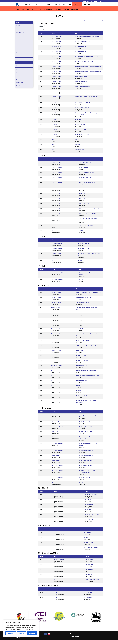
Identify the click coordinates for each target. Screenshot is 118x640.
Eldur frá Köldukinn (56, 46)
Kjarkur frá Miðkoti (56, 36)
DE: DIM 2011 (81, 199)
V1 (16, 75)
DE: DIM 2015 (78, 91)
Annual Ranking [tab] (20, 32)
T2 (16, 65)
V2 (16, 79)
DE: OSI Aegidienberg (81, 380)
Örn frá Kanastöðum (59, 495)
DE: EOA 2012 (81, 194)
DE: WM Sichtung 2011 (84, 204)
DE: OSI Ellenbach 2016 (81, 76)
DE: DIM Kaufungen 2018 (81, 46)
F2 (16, 45)
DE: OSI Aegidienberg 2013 (85, 177)
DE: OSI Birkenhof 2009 (91, 495)
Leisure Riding (67, 4)
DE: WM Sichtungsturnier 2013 (86, 172)
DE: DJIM (77, 144)
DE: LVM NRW (81, 230)
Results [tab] (41, 26)
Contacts (22, 9)
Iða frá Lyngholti (56, 253)
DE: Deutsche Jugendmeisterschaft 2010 (88, 209)
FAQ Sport (38, 9)
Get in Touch (90, 1)
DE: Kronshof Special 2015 (82, 108)
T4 (16, 72)
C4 (16, 35)
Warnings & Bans (75, 9)
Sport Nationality (47, 9)
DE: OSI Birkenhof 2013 (84, 189)
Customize (10, 633)
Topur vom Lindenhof (56, 365)
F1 (16, 42)
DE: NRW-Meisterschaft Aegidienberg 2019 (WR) (87, 36)
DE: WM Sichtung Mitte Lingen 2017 (84, 61)
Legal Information (98, 1)
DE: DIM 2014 (78, 120)
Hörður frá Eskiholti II (57, 162)
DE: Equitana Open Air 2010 (85, 225)
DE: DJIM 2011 (82, 279)
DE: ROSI (80, 260)
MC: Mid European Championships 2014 (86, 345)
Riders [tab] (17, 22)
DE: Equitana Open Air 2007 (92, 515)
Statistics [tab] (18, 85)
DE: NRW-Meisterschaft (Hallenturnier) (86, 370)
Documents (30, 9)
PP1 (17, 59)
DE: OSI (77, 139)
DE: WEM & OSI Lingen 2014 (82, 134)
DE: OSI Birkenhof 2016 (81, 81)
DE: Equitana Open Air (80, 149)
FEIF (37, 4)
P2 (16, 52)
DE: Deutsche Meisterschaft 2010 (87, 214)
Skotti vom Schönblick (60, 560)
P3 (16, 55)
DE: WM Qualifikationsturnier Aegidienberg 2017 (87, 56)
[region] (21, 628)
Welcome (27, 4)
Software (66, 9)
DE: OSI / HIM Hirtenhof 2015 (82, 86)
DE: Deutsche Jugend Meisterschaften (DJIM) (87, 375)
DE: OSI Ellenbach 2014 (81, 129)
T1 (16, 62)
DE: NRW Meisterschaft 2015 (82, 103)
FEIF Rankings (57, 9)
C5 (16, 39)
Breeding (47, 4)
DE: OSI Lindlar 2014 (80, 124)
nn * (53, 139)
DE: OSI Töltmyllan (89, 510)
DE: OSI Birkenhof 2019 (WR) (82, 41)
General (17, 9)
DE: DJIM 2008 (82, 482)
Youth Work (87, 4)
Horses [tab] (18, 25)
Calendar (84, 1)
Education (57, 4)
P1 (16, 49)
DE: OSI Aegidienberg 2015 (85, 162)
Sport (76, 4)
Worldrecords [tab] (19, 82)
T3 (16, 69)
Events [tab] (18, 29)
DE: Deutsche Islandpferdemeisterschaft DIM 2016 (88, 66)
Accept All (32, 633)
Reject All (21, 633)
